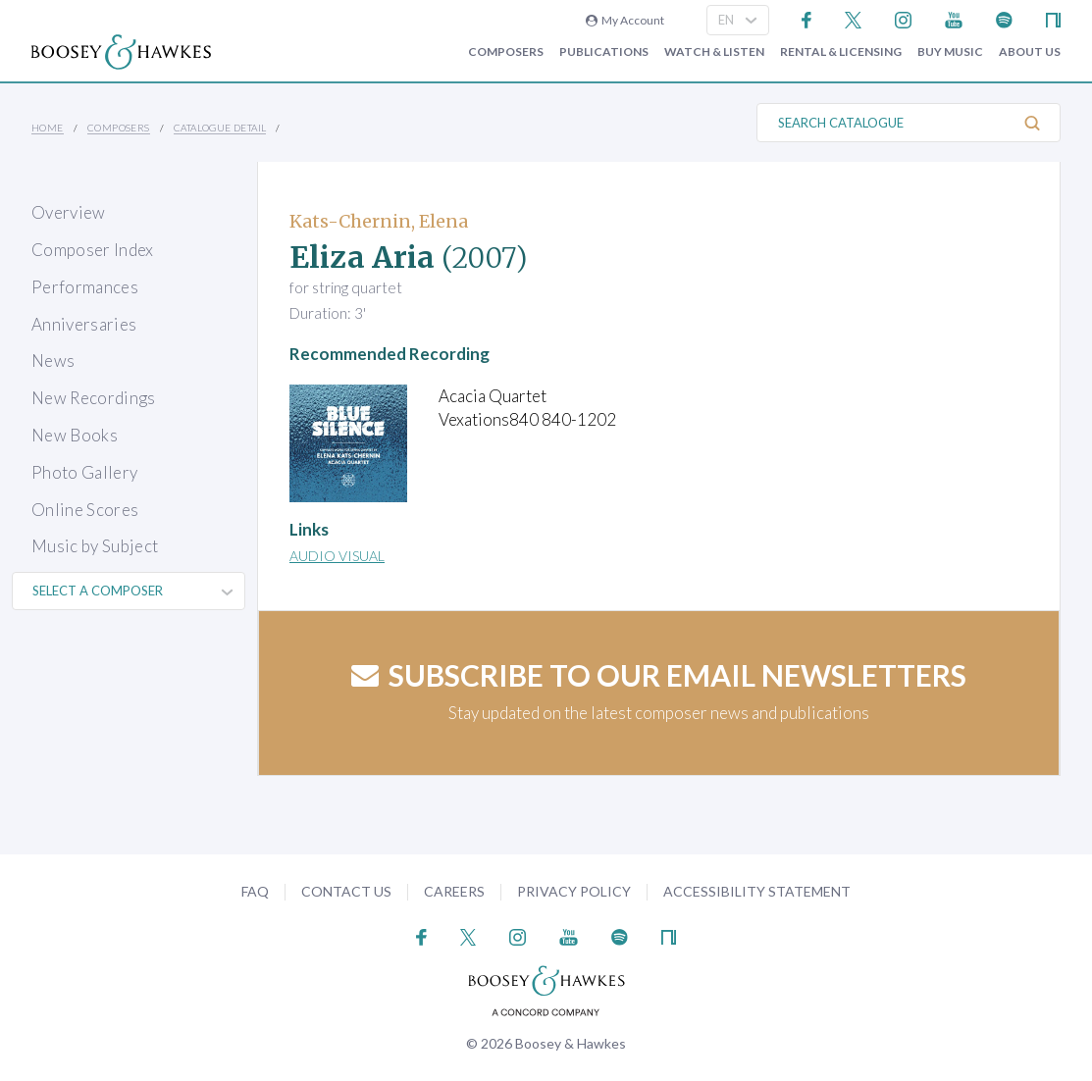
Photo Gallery (84, 472)
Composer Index (92, 249)
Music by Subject (94, 546)
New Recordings (93, 397)
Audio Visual (337, 555)
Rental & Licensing (841, 52)
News (53, 360)
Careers (454, 891)
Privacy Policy (574, 891)
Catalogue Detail (220, 127)
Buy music (950, 52)
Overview (68, 212)
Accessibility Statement (757, 891)
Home (47, 127)
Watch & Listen (714, 52)
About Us (1030, 52)
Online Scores (84, 509)
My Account (625, 20)
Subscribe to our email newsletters (658, 675)
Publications (604, 52)
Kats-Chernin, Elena (378, 221)
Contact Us (346, 891)
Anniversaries (83, 324)
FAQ (255, 891)
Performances (84, 287)
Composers (506, 52)
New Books (74, 435)
